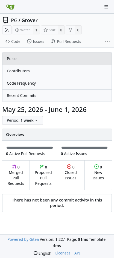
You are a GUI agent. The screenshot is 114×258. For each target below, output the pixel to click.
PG (14, 20)
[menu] (23, 120)
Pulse (11, 58)
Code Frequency (21, 83)
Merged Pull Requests (16, 175)
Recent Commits (21, 95)
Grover (29, 20)
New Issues (98, 172)
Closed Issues (71, 172)
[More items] (107, 41)
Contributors (18, 70)
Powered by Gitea (23, 239)
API (77, 253)
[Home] (10, 7)
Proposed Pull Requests (43, 175)
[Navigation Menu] (106, 7)
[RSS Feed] (6, 29)
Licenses (63, 253)
